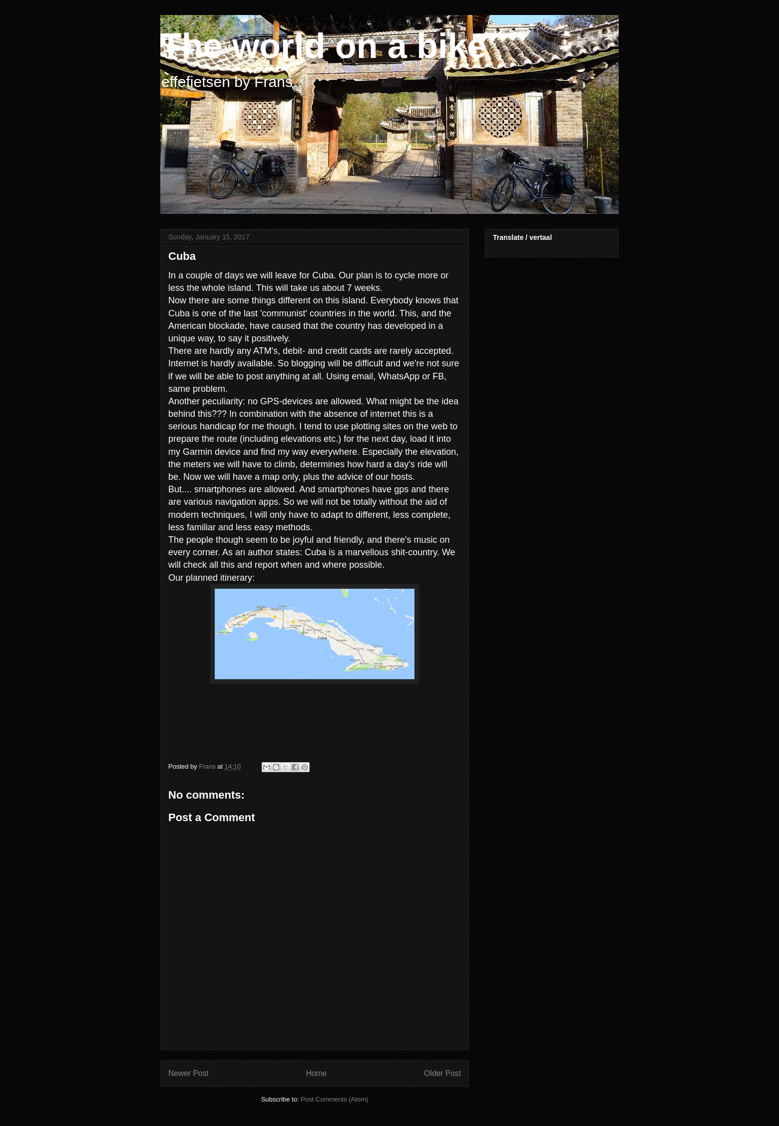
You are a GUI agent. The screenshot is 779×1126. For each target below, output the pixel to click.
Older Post (442, 1073)
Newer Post (188, 1073)
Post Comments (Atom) (334, 1099)
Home (316, 1073)
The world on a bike (323, 45)
